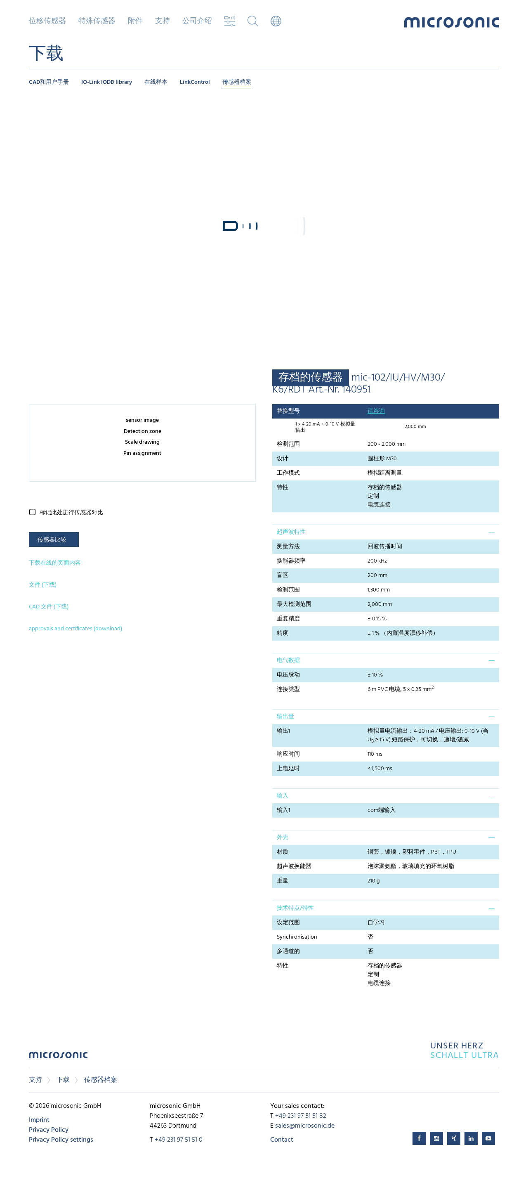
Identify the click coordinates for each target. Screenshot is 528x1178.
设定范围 (288, 922)
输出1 (283, 731)
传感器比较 (52, 540)
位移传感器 (47, 21)
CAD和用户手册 (49, 82)
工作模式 (288, 473)
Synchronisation (297, 937)
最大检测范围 (294, 604)
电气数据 (288, 660)
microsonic (58, 1057)
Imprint (39, 1120)
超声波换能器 (294, 866)
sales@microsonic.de (305, 1126)
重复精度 (288, 619)
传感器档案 (236, 82)
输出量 (285, 716)
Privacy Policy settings (61, 1140)
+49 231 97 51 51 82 (300, 1116)
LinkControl (195, 82)
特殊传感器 (97, 21)
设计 (282, 459)
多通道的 (288, 951)
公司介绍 (197, 21)
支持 (162, 21)
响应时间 (288, 754)
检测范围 (288, 444)
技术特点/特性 (295, 908)
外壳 (282, 837)
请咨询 (376, 411)
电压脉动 (288, 675)
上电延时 (288, 769)
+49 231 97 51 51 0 (179, 1140)
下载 (63, 1080)
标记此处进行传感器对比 (71, 513)
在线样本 (155, 82)
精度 (282, 633)
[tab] (385, 532)
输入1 (283, 810)
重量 (282, 881)
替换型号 (288, 411)
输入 (282, 796)
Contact (281, 1140)
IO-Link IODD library (106, 82)
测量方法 (288, 546)
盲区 (282, 575)
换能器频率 (291, 561)
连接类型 (288, 689)
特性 (282, 487)
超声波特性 (291, 532)
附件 (135, 21)
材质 (282, 852)
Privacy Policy (48, 1130)
